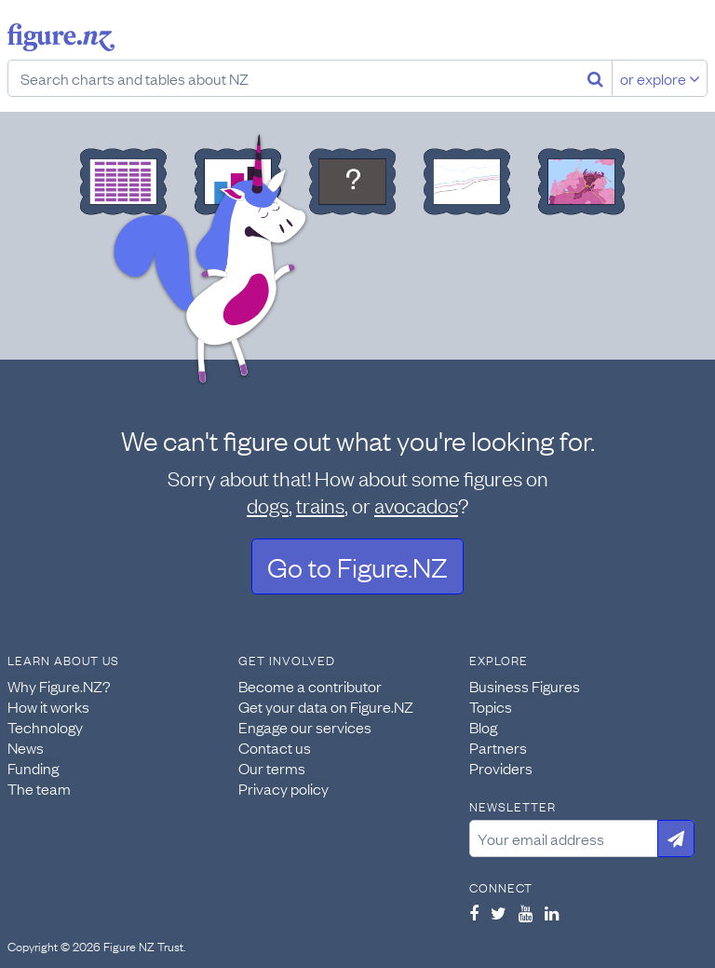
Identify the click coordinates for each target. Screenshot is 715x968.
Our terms (271, 767)
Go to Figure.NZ (357, 566)
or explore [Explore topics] (660, 78)
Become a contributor (310, 685)
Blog (483, 726)
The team (39, 788)
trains (320, 504)
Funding (33, 767)
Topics (490, 706)
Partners (498, 747)
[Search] (595, 78)
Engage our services (304, 726)
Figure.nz (61, 37)
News (25, 747)
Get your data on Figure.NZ (325, 706)
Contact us (274, 747)
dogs (268, 504)
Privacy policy (283, 788)
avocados (416, 504)
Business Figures (524, 685)
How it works (48, 706)
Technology (45, 726)
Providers (501, 767)
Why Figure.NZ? (59, 685)
